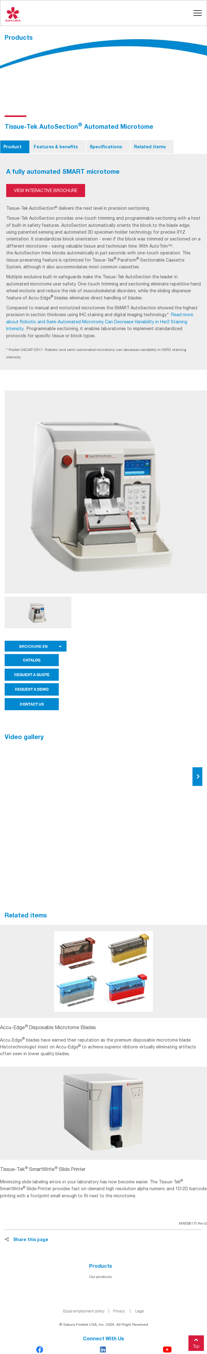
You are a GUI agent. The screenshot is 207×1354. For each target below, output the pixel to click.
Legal (139, 1311)
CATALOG (32, 660)
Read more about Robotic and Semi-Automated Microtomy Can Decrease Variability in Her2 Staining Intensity (99, 321)
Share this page (26, 1239)
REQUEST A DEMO (32, 689)
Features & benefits (56, 146)
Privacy (119, 1311)
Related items (150, 146)
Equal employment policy (84, 1311)
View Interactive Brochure (45, 190)
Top (196, 1342)
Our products (100, 1277)
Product (12, 146)
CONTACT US (32, 704)
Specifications (106, 146)
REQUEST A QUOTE (32, 674)
